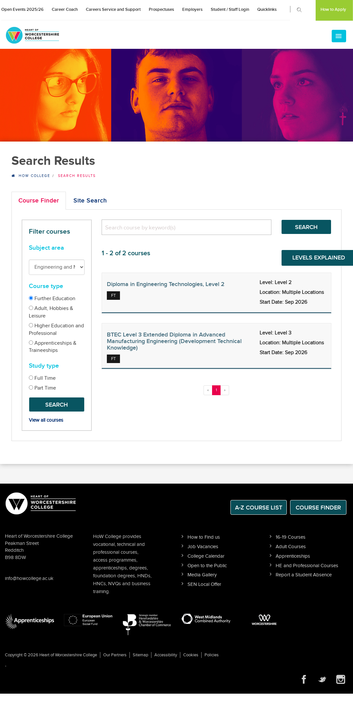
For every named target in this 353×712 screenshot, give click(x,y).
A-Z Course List (258, 507)
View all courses (46, 420)
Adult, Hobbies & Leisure (51, 312)
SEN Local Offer (204, 584)
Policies (212, 655)
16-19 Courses (290, 537)
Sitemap (140, 655)
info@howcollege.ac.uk (29, 578)
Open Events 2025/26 (22, 9)
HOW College (34, 176)
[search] (186, 227)
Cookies (190, 655)
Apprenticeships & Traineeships (52, 347)
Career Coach (65, 9)
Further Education (52, 299)
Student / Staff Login (230, 9)
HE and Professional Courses (307, 565)
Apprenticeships (293, 556)
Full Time (42, 378)
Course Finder (38, 200)
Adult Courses (291, 546)
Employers (192, 9)
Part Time (42, 388)
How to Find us (203, 537)
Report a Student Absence (304, 575)
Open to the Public (207, 565)
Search (56, 404)
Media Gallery (202, 575)
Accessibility (165, 655)
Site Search (90, 200)
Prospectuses (161, 9)
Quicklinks (267, 9)
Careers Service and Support (113, 9)
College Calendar (206, 556)
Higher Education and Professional (56, 330)
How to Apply (333, 9)
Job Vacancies (202, 546)
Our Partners (115, 655)
